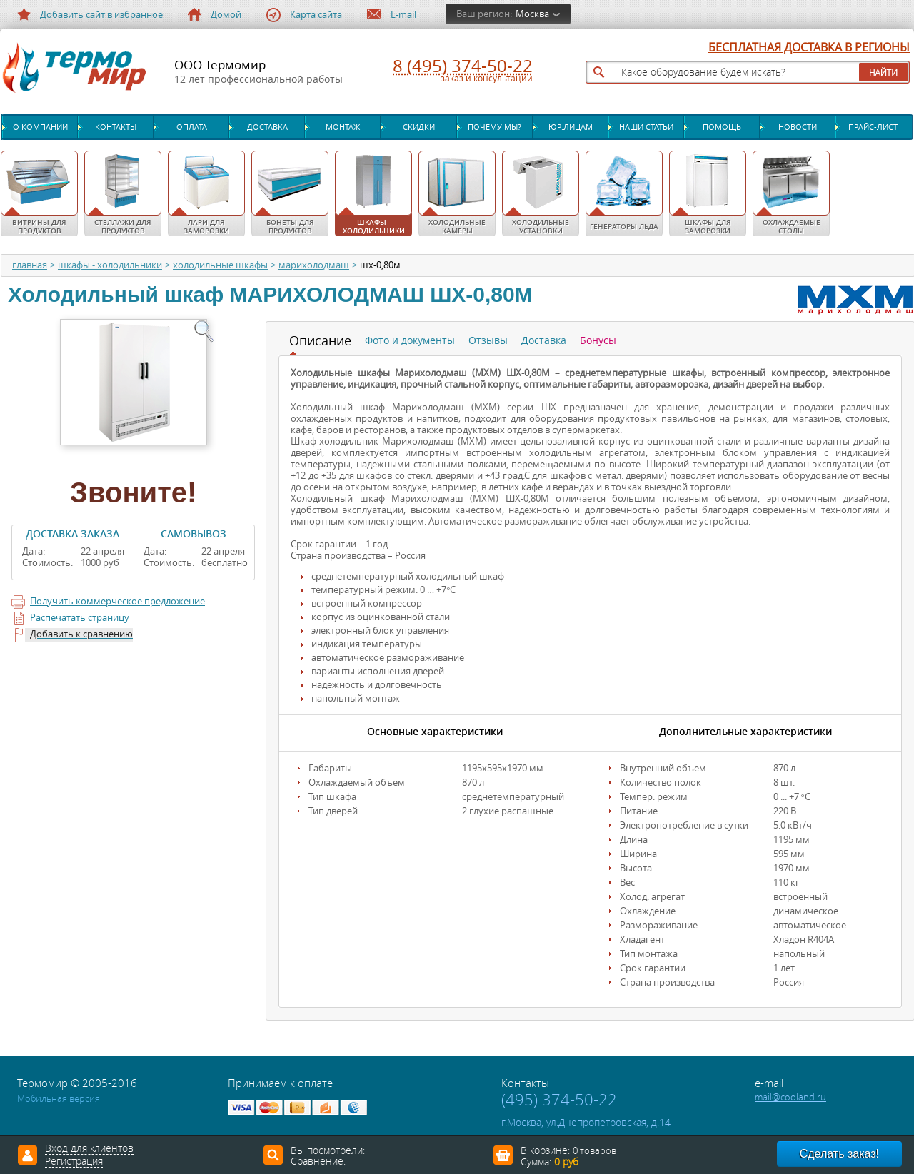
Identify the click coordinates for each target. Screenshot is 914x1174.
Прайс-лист (873, 127)
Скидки (419, 127)
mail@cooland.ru (790, 1097)
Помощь (722, 127)
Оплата (191, 127)
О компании (40, 127)
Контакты (115, 127)
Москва (532, 14)
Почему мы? (494, 127)
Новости (797, 127)
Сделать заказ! (839, 1154)
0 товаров (594, 1151)
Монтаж (343, 127)
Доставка (267, 127)
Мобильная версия (58, 1099)
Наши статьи (646, 127)
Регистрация (74, 1162)
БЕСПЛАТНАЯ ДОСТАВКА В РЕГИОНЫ (809, 47)
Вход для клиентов (89, 1149)
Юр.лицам (570, 127)
